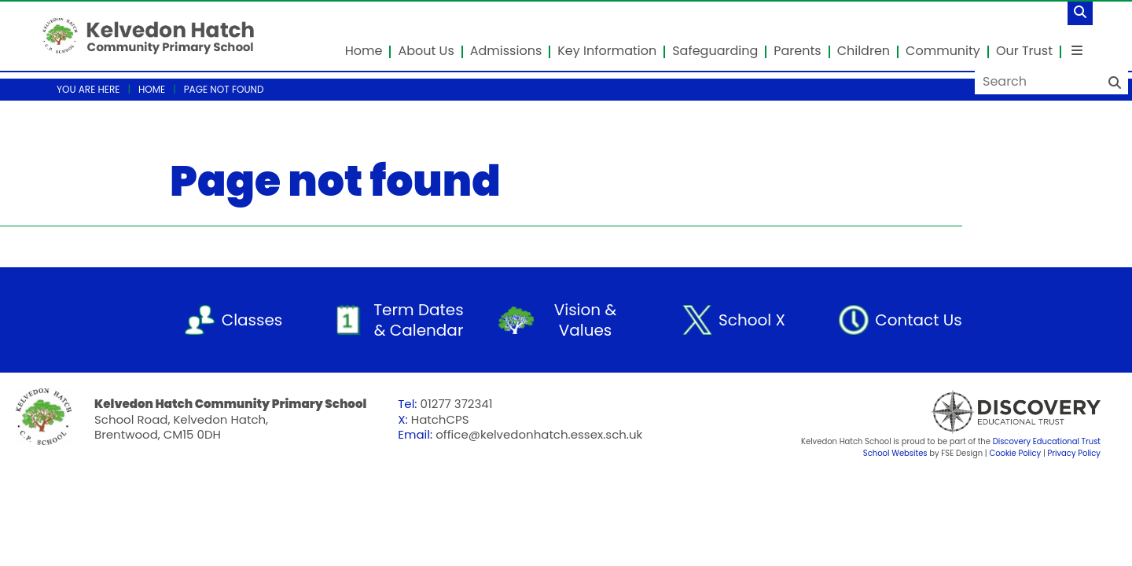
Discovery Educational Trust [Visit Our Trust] (1047, 441)
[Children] (864, 35)
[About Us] (426, 35)
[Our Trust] (1025, 35)
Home (151, 89)
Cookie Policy (1015, 453)
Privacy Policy (1074, 453)
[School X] (732, 320)
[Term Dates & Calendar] (399, 320)
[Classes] (232, 320)
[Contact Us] (899, 320)
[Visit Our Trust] (983, 412)
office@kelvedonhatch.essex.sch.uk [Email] (539, 434)
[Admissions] (507, 35)
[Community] (944, 35)
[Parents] (797, 35)
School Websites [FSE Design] (895, 453)
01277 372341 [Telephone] (457, 403)
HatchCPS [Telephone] (440, 419)
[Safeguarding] (715, 35)
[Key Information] (607, 35)
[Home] (148, 35)
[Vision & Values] (566, 320)
